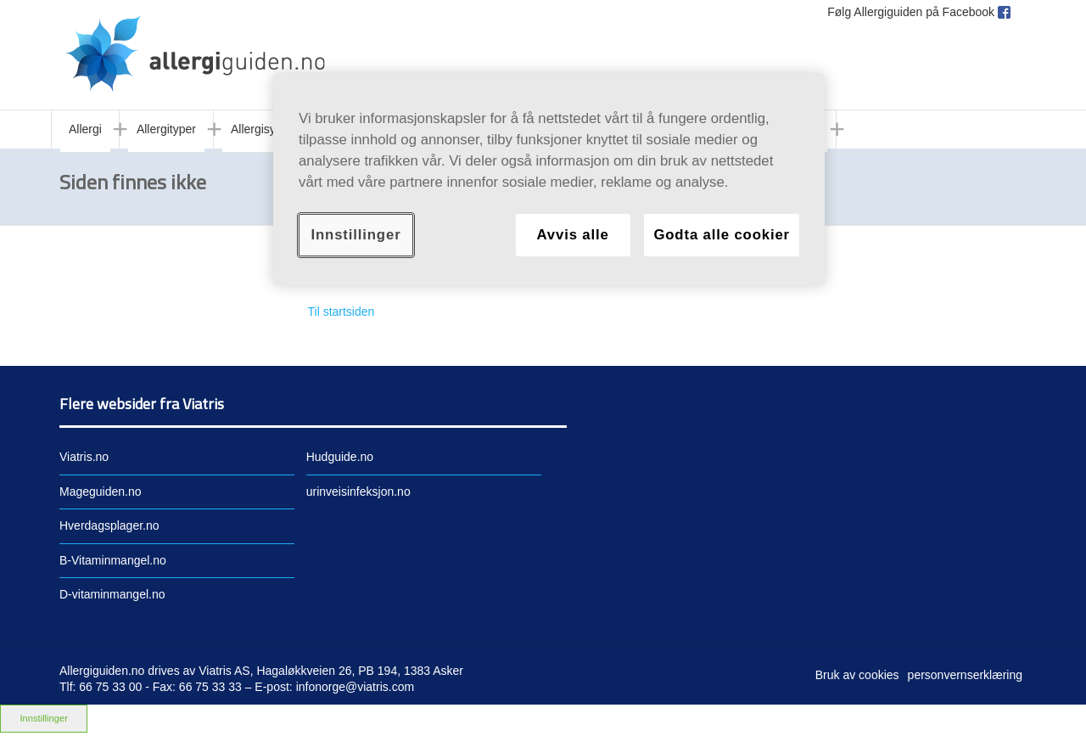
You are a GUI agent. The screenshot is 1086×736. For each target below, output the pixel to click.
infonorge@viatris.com (355, 687)
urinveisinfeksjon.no (358, 491)
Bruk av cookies (857, 675)
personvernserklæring (965, 675)
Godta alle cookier (721, 235)
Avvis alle (572, 235)
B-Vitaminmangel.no (112, 560)
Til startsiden (341, 311)
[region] (549, 179)
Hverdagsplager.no (109, 525)
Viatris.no (84, 457)
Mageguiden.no (100, 491)
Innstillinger (44, 718)
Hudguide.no (339, 457)
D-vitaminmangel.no (112, 594)
